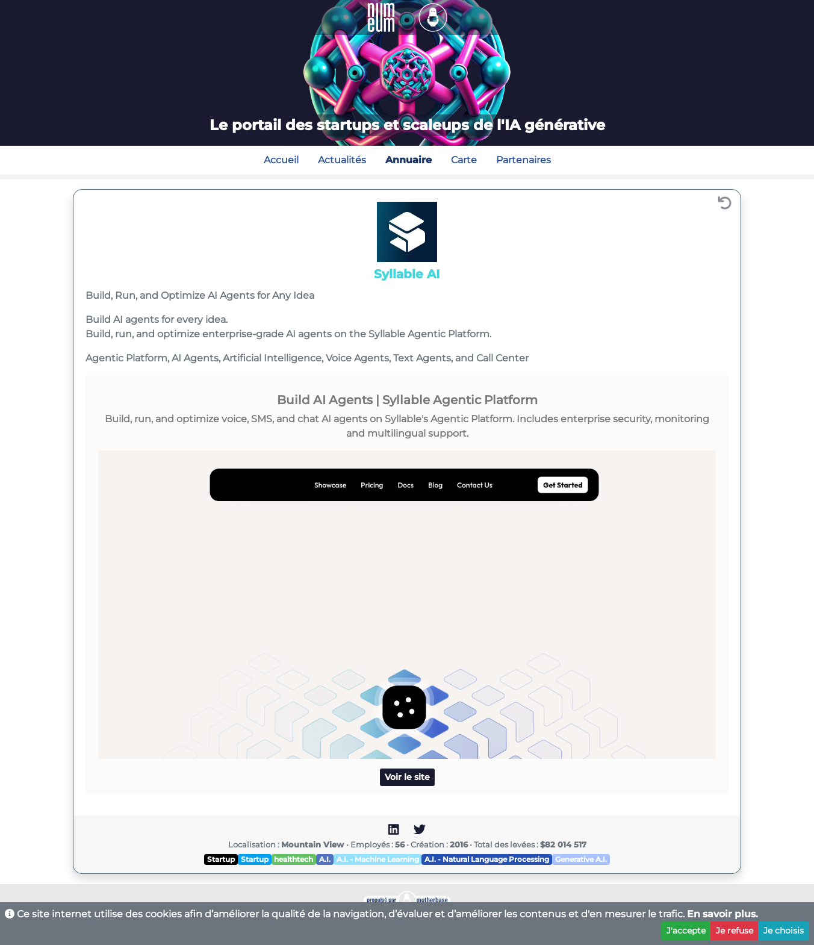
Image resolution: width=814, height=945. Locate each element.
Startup (221, 859)
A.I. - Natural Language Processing (486, 859)
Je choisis (783, 930)
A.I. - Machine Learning (378, 859)
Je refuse (734, 930)
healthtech (293, 859)
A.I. (325, 859)
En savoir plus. (722, 914)
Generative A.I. (581, 859)
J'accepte (686, 930)
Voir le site (407, 777)
